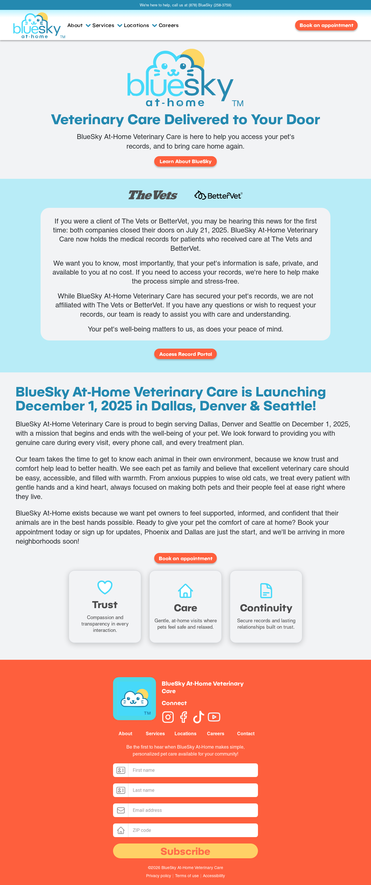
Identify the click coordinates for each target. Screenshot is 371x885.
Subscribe (185, 851)
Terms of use (187, 875)
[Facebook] (183, 717)
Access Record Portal (185, 354)
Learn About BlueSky (186, 161)
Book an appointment (326, 25)
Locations (140, 25)
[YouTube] (214, 717)
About (79, 25)
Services (107, 25)
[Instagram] (168, 717)
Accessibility (214, 875)
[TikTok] (198, 717)
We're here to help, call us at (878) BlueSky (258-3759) (185, 5)
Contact (245, 733)
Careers (169, 25)
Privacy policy (158, 875)
